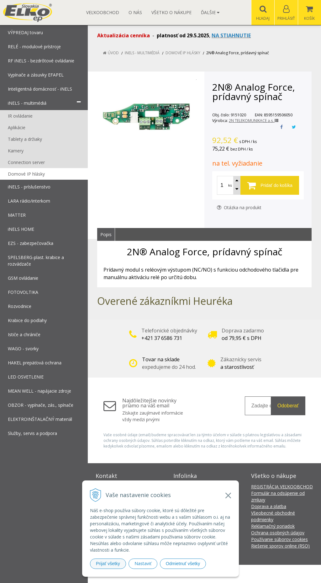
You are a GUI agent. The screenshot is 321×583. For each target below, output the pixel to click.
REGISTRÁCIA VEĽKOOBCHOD (282, 487)
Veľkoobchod (102, 12)
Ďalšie (210, 12)
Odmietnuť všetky (183, 563)
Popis (106, 234)
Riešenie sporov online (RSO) (280, 546)
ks (230, 185)
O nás (135, 12)
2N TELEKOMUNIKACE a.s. (253, 120)
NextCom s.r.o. (273, 573)
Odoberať (288, 405)
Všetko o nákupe (171, 12)
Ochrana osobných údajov (277, 533)
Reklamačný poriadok (273, 526)
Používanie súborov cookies (279, 539)
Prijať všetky (108, 563)
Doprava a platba (268, 506)
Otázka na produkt (239, 207)
